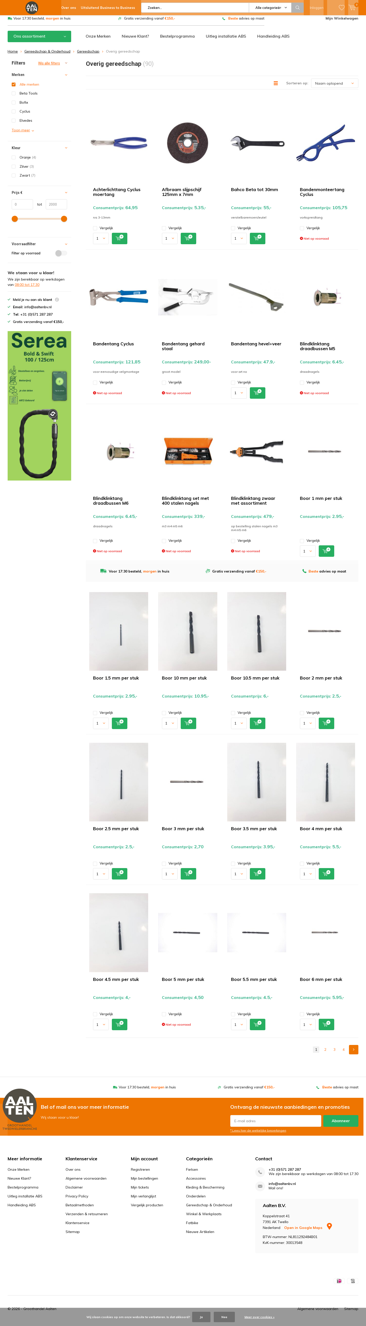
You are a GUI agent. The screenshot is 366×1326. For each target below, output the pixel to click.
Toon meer (21, 133)
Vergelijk (103, 232)
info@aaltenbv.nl (282, 1187)
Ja (201, 1317)
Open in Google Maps (308, 1231)
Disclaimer (74, 1191)
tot (37, 208)
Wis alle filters (49, 67)
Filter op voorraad (39, 257)
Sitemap (73, 1235)
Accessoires (196, 1182)
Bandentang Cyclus (113, 347)
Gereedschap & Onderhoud (47, 55)
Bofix (24, 106)
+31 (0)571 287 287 (285, 1173)
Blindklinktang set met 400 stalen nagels (185, 504)
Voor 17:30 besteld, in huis (42, 22)
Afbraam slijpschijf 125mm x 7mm (182, 196)
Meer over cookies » (259, 1317)
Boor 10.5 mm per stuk (255, 681)
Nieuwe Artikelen (200, 1235)
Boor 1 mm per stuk (321, 502)
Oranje (28, 161)
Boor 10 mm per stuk (184, 681)
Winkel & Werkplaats (204, 1217)
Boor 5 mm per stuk (183, 983)
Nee (224, 1317)
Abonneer (341, 1124)
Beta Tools (29, 97)
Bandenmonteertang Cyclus (322, 196)
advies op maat (246, 22)
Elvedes (26, 124)
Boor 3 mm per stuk (183, 832)
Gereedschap (88, 55)
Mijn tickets (140, 1191)
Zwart (27, 179)
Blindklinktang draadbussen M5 (317, 350)
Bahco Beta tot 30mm (254, 193)
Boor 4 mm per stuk (321, 832)
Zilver (27, 170)
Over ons (73, 1173)
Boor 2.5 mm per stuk (116, 832)
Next (353, 1053)
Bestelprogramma (177, 39)
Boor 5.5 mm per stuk (254, 983)
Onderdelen (196, 1200)
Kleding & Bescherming (205, 1191)
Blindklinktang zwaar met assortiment (253, 504)
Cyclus (25, 115)
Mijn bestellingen (144, 1182)
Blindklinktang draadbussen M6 (110, 504)
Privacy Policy (77, 1200)
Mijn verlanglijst (143, 1200)
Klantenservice (77, 1226)
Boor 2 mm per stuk (321, 681)
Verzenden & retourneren (87, 1217)
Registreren (140, 1173)
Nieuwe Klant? (135, 39)
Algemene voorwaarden (86, 1182)
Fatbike (192, 1226)
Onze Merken (98, 39)
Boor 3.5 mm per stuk (254, 832)
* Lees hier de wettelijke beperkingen (258, 1134)
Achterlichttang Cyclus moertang (117, 196)
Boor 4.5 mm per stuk (116, 983)
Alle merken (29, 88)
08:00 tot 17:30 (27, 288)
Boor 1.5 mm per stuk (116, 681)
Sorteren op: (297, 87)
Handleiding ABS (273, 39)
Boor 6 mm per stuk (321, 983)
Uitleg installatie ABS (226, 39)
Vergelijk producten (147, 1209)
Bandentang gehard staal (183, 350)
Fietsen (192, 1173)
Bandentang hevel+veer (256, 347)
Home (13, 55)
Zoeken (298, 8)
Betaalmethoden (80, 1209)
